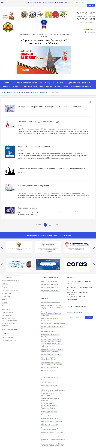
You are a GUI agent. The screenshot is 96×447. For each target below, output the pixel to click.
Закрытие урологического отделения (33, 186)
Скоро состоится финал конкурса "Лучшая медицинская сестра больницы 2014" (52, 168)
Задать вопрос (45, 374)
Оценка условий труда (9, 340)
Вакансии (5, 302)
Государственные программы (50, 290)
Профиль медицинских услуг (50, 287)
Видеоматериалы (7, 312)
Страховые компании (47, 382)
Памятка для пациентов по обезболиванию (49, 319)
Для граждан (47, 2)
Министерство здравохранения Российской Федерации (19, 246)
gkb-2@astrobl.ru (76, 312)
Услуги (62, 83)
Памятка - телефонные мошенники (52, 433)
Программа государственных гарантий (53, 323)
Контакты (86, 83)
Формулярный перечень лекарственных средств (48, 358)
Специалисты (50, 83)
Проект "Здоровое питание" (49, 411)
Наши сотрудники (7, 337)
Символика (5, 306)
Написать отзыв (61, 2)
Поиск (91, 5)
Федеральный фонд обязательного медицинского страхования (77, 246)
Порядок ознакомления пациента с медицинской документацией (52, 350)
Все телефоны (89, 29)
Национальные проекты (11, 86)
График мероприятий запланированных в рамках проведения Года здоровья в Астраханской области (50, 406)
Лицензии (5, 283)
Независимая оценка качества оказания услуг (9, 319)
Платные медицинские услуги (50, 281)
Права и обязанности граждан (50, 302)
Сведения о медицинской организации (26, 83)
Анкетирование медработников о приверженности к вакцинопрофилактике (49, 107)
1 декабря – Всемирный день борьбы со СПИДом (39, 122)
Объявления (44, 92)
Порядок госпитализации (48, 331)
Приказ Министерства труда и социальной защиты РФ (50, 386)
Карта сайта (90, 32)
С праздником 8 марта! (27, 208)
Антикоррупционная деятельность (77, 86)
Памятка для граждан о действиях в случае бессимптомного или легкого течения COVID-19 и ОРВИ (52, 422)
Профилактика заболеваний (49, 367)
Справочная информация (49, 86)
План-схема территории (9, 290)
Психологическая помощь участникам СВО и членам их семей (52, 428)
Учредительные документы (10, 280)
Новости (4, 299)
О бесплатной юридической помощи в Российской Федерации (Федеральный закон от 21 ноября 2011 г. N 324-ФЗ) (53, 392)
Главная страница (6, 92)
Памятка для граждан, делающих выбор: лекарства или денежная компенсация (51, 313)
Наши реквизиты (7, 315)
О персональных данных (48, 371)
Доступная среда (30, 86)
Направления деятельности (49, 284)
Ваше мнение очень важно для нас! (52, 436)
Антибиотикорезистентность (49, 418)
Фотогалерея (6, 309)
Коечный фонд (6, 293)
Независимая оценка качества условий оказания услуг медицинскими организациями (48, 247)
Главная (5, 83)
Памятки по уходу (46, 415)
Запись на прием (34, 2)
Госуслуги (44, 294)
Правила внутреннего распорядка (51, 354)
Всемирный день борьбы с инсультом (34, 146)
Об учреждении (7, 277)
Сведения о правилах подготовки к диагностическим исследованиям (52, 363)
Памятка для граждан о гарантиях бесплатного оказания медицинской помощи (52, 307)
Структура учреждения (9, 287)
